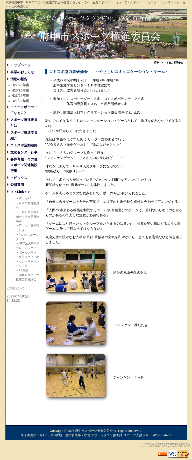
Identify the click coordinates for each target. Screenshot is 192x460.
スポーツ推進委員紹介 (23, 135)
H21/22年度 (20, 101)
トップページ (20, 65)
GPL (180, 446)
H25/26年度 (20, 90)
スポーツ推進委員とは (23, 122)
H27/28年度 (20, 85)
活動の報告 (18, 79)
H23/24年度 (20, 96)
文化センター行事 (23, 152)
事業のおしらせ (22, 72)
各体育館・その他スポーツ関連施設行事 (23, 165)
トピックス (18, 178)
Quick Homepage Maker (171, 443)
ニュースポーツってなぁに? (23, 110)
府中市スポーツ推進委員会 (94, 431)
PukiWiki (155, 446)
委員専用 (17, 185)
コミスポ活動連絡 (23, 145)
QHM (187, 446)
